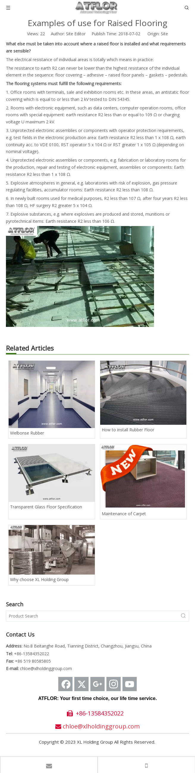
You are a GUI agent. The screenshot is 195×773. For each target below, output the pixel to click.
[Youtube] (129, 684)
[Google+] (97, 684)
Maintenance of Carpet (124, 513)
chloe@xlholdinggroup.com (46, 668)
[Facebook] (65, 684)
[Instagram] (113, 684)
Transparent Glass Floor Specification (46, 507)
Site (164, 33)
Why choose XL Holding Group (39, 579)
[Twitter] (81, 684)
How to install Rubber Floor (128, 429)
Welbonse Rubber (27, 433)
